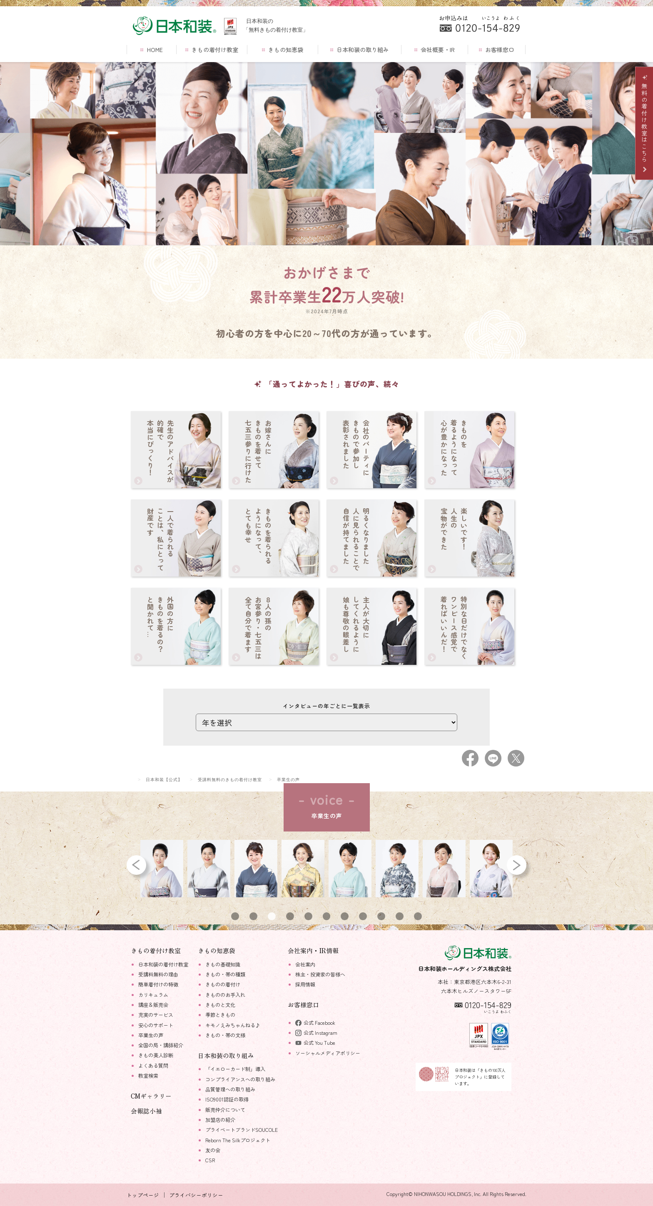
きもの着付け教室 (211, 49)
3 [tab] (271, 916)
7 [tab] (345, 916)
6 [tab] (326, 916)
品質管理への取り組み (230, 1089)
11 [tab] (417, 916)
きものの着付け (222, 984)
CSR (210, 1160)
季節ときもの (220, 1015)
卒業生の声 (150, 1035)
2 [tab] (253, 916)
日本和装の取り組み (359, 49)
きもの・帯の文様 (225, 1035)
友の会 (212, 1150)
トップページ (143, 1195)
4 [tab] (290, 916)
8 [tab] (362, 916)
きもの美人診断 (155, 1055)
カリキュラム (153, 995)
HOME (151, 49)
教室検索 (148, 1075)
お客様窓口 (496, 49)
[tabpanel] (162, 868)
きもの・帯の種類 (225, 974)
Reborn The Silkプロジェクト (237, 1140)
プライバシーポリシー (196, 1195)
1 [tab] (235, 916)
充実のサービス (155, 1015)
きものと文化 (220, 1005)
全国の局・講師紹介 (160, 1045)
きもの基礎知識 (222, 964)
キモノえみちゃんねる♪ (232, 1025)
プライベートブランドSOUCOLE (241, 1130)
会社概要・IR (434, 49)
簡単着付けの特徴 (158, 984)
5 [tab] (308, 916)
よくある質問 (153, 1065)
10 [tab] (399, 916)
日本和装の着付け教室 (163, 964)
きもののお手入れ (225, 995)
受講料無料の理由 (158, 974)
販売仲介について (225, 1110)
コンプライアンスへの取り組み (240, 1079)
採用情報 (305, 984)
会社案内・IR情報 (313, 950)
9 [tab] (381, 916)
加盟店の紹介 (220, 1120)
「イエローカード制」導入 (235, 1069)
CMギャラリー (151, 1095)
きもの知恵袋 (282, 49)
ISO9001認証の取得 (227, 1099)
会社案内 (305, 964)
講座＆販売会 (153, 1005)
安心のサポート (155, 1025)
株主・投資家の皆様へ (320, 974)
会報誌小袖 (146, 1110)
